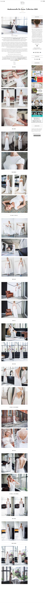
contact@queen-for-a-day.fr (37, 48)
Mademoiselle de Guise (16, 38)
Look (22, 7)
